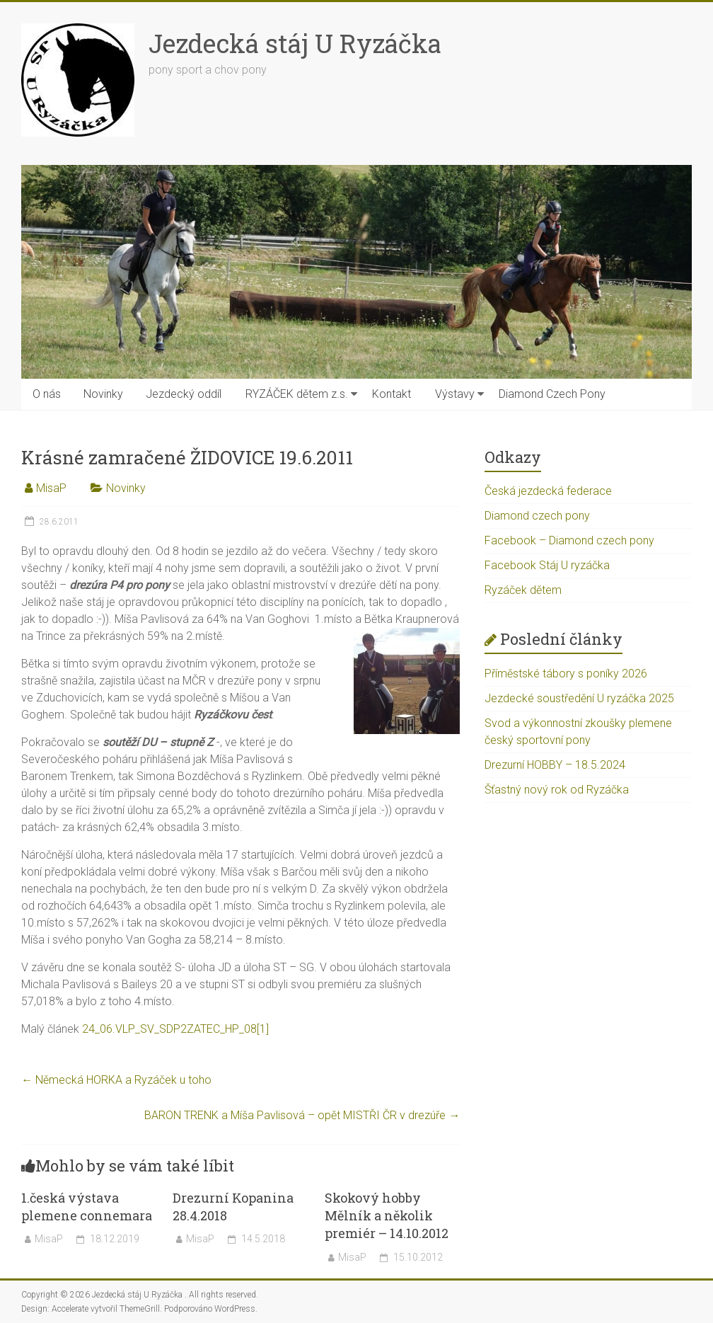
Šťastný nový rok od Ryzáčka (557, 789)
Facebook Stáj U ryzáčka (547, 565)
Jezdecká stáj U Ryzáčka (295, 43)
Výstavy (455, 394)
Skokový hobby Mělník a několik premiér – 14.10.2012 (386, 1215)
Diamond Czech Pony (552, 394)
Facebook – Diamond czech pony (569, 540)
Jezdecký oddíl (183, 394)
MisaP (51, 488)
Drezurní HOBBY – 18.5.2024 (555, 765)
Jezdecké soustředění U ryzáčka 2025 (579, 698)
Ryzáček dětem (523, 590)
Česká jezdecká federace (548, 491)
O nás (47, 394)
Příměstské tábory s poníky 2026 (566, 673)
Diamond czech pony (537, 515)
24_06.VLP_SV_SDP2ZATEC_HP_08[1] (175, 1029)
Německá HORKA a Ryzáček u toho (116, 1080)
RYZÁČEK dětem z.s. (296, 394)
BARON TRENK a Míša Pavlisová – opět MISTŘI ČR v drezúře (302, 1115)
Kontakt (391, 394)
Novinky (103, 394)
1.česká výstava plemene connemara (86, 1206)
